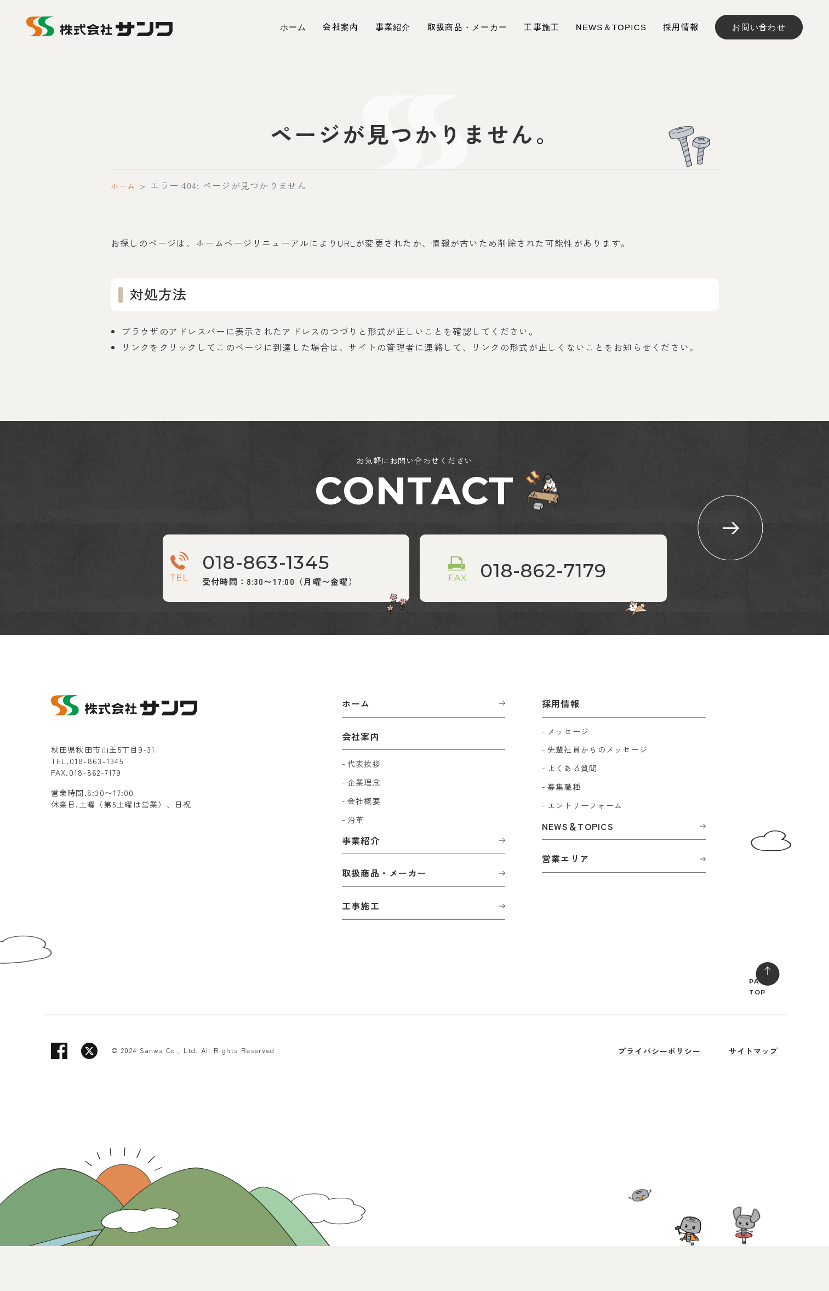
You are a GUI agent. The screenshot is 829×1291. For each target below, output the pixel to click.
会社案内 (340, 27)
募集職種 (564, 831)
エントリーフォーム (585, 850)
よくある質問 (572, 812)
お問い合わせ (759, 27)
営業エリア (565, 903)
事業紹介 (393, 27)
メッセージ (568, 775)
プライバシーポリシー (659, 1095)
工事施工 (541, 27)
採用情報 (681, 27)
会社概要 (364, 845)
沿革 (355, 864)
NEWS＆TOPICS (611, 27)
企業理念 (364, 827)
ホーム (293, 27)
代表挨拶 (364, 808)
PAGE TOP (750, 1028)
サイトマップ (753, 1095)
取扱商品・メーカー (467, 27)
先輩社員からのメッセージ (597, 794)
